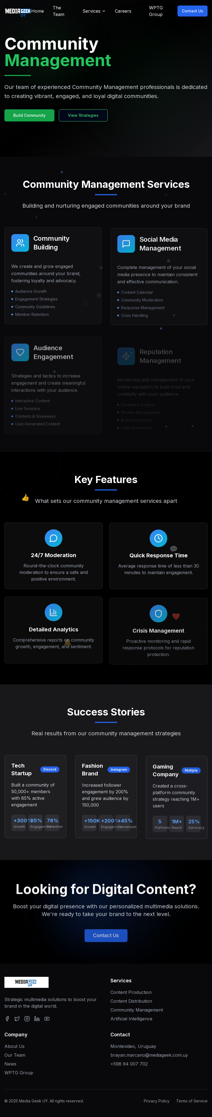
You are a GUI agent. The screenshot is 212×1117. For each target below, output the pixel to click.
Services (94, 11)
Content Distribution (131, 1001)
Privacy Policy (156, 1101)
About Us (14, 1046)
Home (37, 11)
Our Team (14, 1055)
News (10, 1064)
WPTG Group (18, 1072)
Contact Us (196, 11)
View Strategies (83, 115)
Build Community (29, 115)
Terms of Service (192, 1101)
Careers (123, 10)
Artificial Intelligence (131, 1018)
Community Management (136, 1010)
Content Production (131, 992)
